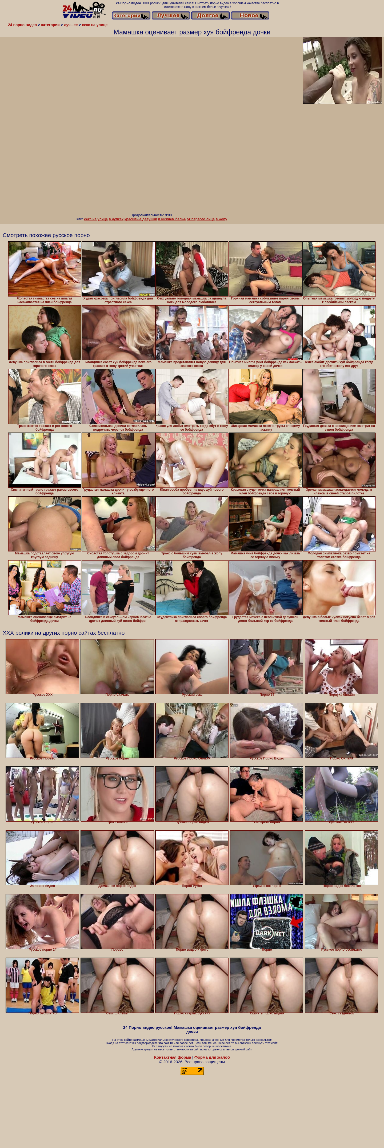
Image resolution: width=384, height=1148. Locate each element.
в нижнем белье (172, 219)
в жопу (221, 219)
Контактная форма (172, 1057)
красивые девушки (141, 219)
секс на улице (96, 219)
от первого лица (201, 219)
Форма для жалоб (212, 1057)
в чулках (116, 219)
